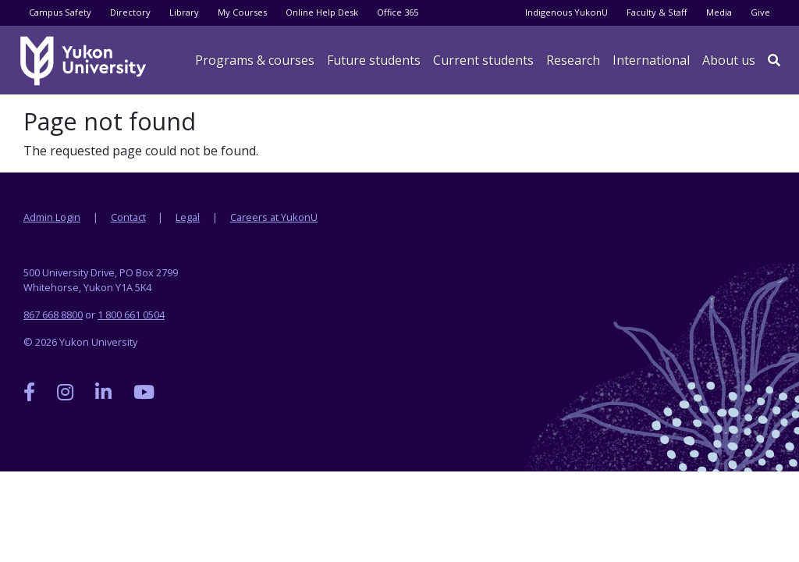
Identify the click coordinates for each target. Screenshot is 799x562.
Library (184, 12)
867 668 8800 (53, 315)
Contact (128, 217)
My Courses (242, 12)
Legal (188, 217)
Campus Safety (60, 12)
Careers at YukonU (274, 217)
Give (760, 12)
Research (573, 60)
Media (719, 12)
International (651, 60)
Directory (130, 12)
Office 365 (397, 12)
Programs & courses (254, 60)
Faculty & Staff (657, 12)
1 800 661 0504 (131, 315)
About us (728, 60)
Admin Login (51, 217)
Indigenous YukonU (566, 12)
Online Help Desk (322, 12)
